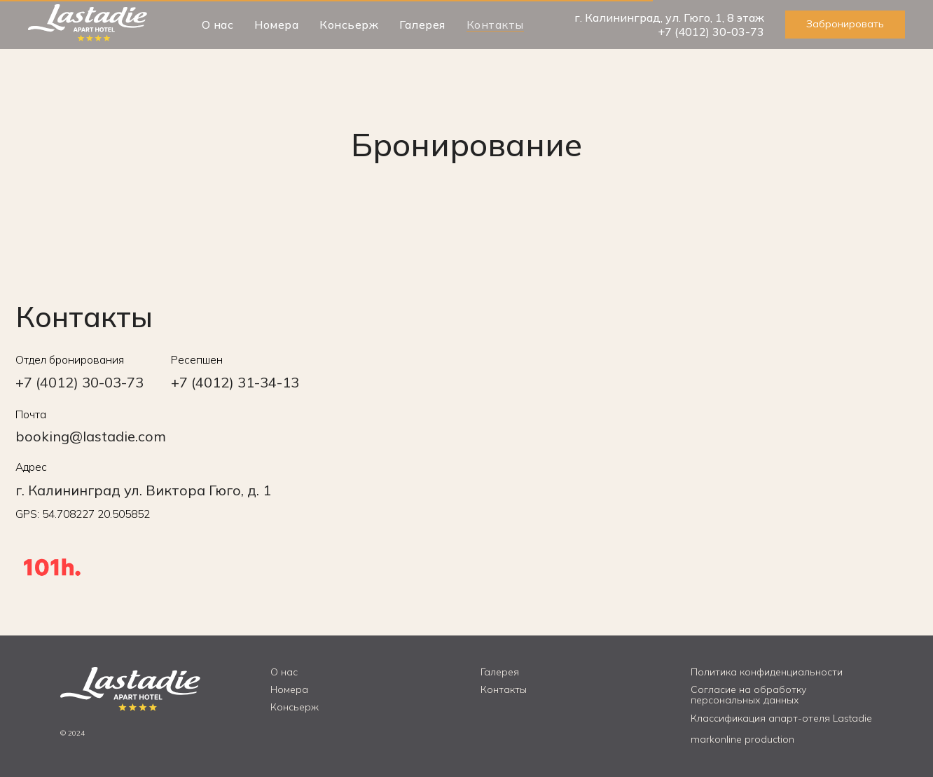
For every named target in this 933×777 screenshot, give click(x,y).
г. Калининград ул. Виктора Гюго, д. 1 (143, 490)
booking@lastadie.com (90, 436)
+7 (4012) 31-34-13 (235, 382)
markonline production (742, 739)
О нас (218, 25)
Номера (276, 25)
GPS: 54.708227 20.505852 (82, 514)
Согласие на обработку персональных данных (748, 694)
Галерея (422, 25)
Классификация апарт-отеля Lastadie (781, 718)
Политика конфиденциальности (767, 672)
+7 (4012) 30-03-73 (711, 32)
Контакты (495, 25)
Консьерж (348, 25)
